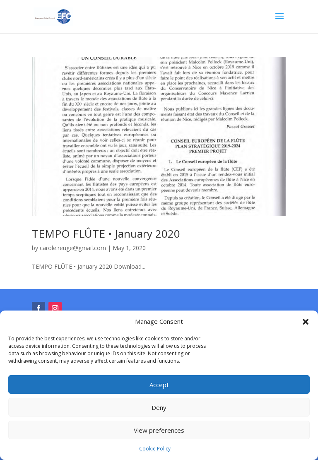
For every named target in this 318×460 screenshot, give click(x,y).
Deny (159, 407)
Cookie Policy (155, 448)
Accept (159, 385)
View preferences (159, 430)
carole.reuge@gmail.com (73, 248)
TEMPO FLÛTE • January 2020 (106, 233)
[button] (305, 322)
